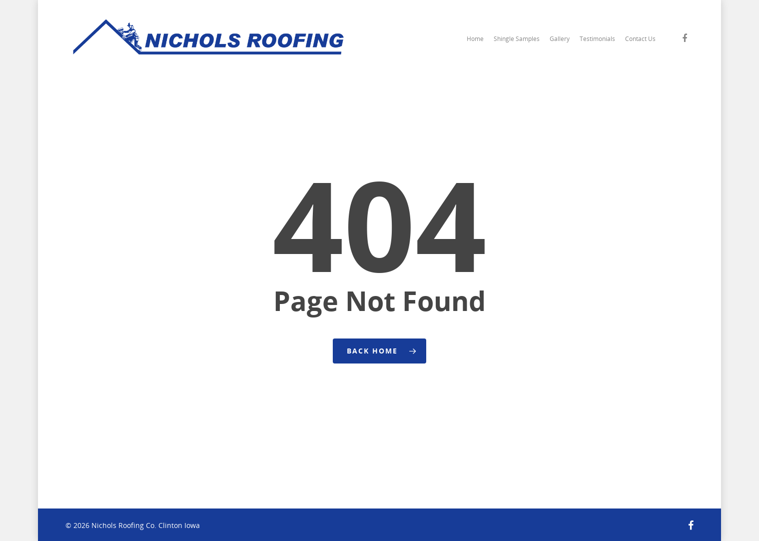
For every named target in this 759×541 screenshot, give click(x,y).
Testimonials (597, 38)
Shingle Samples (517, 38)
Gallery (560, 38)
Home (475, 38)
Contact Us (640, 38)
